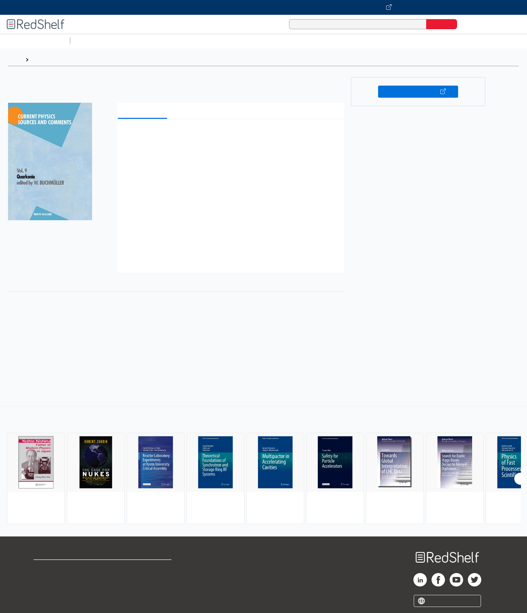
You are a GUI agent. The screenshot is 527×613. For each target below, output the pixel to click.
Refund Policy (143, 578)
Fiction (380, 41)
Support (44, 578)
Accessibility (142, 589)
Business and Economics (260, 41)
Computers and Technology (192, 41)
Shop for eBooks (55, 568)
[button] (232, 134)
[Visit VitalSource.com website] (263, 7)
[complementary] (263, 466)
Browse (41, 59)
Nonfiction (407, 41)
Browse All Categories (35, 41)
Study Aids (91, 41)
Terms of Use (143, 568)
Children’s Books (446, 41)
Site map (45, 600)
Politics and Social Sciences (331, 41)
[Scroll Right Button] (520, 479)
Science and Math (132, 41)
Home (15, 59)
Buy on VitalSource (418, 92)
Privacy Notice (52, 589)
